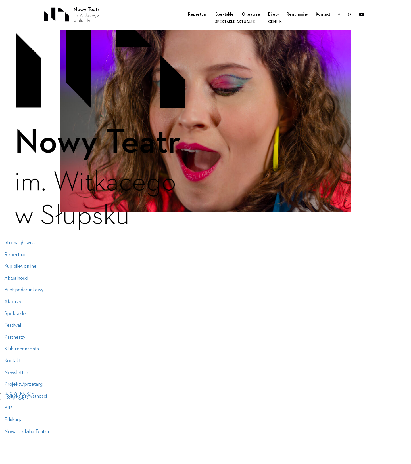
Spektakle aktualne (235, 22)
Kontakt (323, 14)
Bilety (273, 14)
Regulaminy (297, 14)
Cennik (275, 22)
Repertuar (197, 14)
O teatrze (251, 14)
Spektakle (224, 14)
